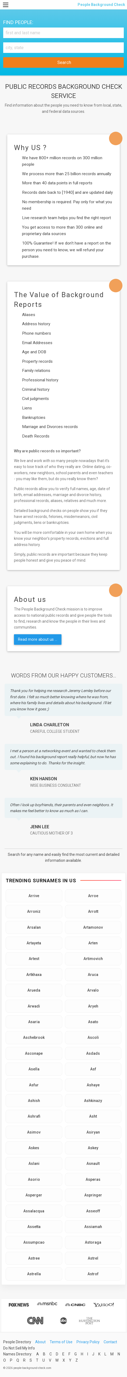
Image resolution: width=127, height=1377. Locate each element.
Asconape (34, 1053)
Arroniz (34, 911)
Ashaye (93, 1085)
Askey (93, 1148)
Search (63, 62)
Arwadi (34, 1006)
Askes (33, 1148)
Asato (93, 1022)
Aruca (93, 974)
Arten (93, 943)
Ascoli (93, 1037)
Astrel (93, 1258)
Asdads (93, 1053)
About (40, 1342)
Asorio (34, 1179)
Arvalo (93, 990)
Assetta (34, 1227)
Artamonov (93, 927)
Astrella (34, 1274)
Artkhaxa (34, 974)
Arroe (93, 896)
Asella (33, 1069)
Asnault (93, 1163)
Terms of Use (61, 1342)
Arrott (93, 911)
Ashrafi (34, 1116)
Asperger (34, 1195)
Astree (34, 1258)
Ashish (34, 1100)
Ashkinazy (93, 1100)
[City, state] (63, 47)
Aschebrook (34, 1037)
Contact (110, 1342)
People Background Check (101, 4)
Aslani (33, 1163)
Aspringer (93, 1195)
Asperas (93, 1179)
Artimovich (93, 959)
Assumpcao (34, 1242)
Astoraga (93, 1242)
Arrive (33, 896)
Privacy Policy (88, 1342)
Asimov (34, 1132)
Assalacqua (33, 1211)
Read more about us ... (37, 639)
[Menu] (5, 5)
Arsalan (34, 927)
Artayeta (34, 943)
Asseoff (93, 1211)
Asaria (34, 1022)
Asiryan (93, 1132)
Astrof (93, 1274)
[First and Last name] (63, 33)
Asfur (34, 1085)
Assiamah (93, 1227)
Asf (93, 1069)
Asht (93, 1116)
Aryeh (93, 1006)
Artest (34, 959)
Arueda (33, 990)
